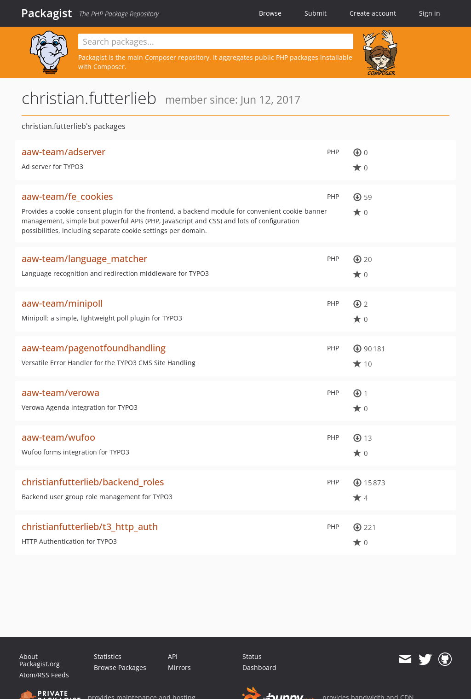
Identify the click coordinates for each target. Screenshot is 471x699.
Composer (160, 57)
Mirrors (179, 667)
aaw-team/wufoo (58, 437)
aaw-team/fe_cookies (67, 196)
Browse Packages (120, 667)
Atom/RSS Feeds (44, 674)
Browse (270, 13)
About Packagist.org (39, 660)
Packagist (46, 13)
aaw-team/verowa (60, 392)
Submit (315, 13)
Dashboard (259, 667)
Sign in (429, 13)
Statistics (107, 656)
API (173, 656)
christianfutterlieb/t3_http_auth (90, 526)
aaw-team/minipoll (62, 303)
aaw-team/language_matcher (84, 258)
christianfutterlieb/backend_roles (93, 482)
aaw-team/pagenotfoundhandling (94, 348)
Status (252, 656)
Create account (373, 13)
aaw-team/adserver (63, 152)
